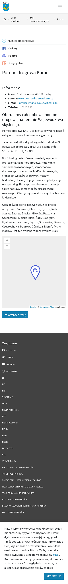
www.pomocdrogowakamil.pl (36, 98)
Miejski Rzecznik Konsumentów (18, 467)
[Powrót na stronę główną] (4, 19)
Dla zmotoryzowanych (39, 19)
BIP (3, 378)
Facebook (9, 350)
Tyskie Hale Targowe (12, 474)
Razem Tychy (8, 448)
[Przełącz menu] (60, 6)
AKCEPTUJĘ (53, 576)
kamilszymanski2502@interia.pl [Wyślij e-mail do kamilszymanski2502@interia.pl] (38, 102)
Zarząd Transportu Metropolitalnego (21, 480)
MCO (4, 416)
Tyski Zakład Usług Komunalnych (18, 493)
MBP (4, 391)
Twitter (8, 357)
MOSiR (5, 442)
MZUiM (5, 429)
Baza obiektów (15, 19)
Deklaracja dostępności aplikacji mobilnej (24, 506)
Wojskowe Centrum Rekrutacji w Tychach (23, 486)
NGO (4, 454)
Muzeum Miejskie (10, 410)
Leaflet (33, 307)
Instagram (9, 371)
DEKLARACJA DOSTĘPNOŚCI (14, 499)
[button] (35, 272)
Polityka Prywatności (13, 512)
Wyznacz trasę (15, 315)
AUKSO (5, 403)
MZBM (4, 435)
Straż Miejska (9, 461)
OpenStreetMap (47, 307)
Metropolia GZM (10, 422)
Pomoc (61, 19)
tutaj (56, 554)
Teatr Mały (7, 397)
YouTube (8, 364)
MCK (4, 384)
